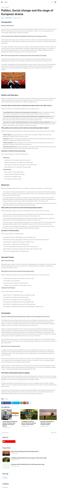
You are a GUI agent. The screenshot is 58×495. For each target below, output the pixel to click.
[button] (2, 2)
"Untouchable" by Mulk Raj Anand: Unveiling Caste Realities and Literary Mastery (9, 424)
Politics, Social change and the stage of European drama (25, 451)
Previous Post (5, 432)
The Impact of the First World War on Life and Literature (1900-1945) (27, 464)
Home (2, 7)
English (7, 7)
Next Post (53, 432)
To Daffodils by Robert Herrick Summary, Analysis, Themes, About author (29, 423)
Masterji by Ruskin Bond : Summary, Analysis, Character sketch (47, 423)
